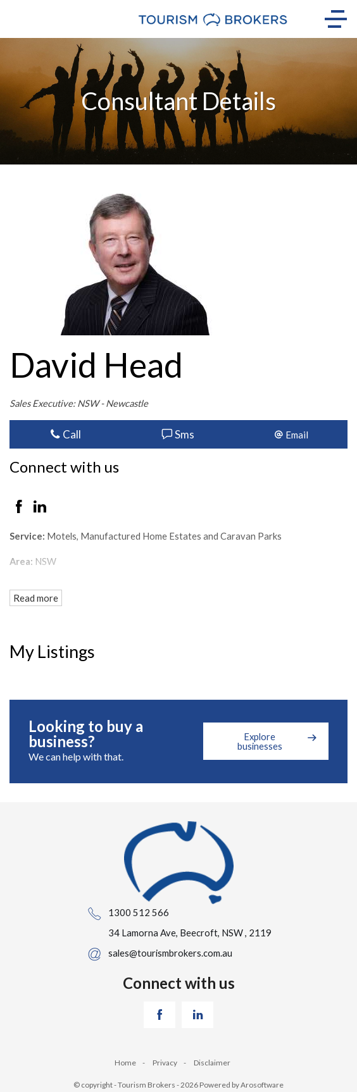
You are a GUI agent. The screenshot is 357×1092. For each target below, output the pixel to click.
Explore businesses (259, 741)
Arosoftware (262, 1084)
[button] (291, 434)
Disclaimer (212, 1062)
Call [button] (65, 434)
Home (125, 1062)
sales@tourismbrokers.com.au (170, 953)
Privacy (165, 1062)
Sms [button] (178, 434)
